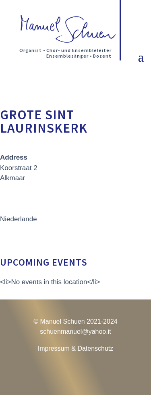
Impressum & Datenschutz (76, 348)
